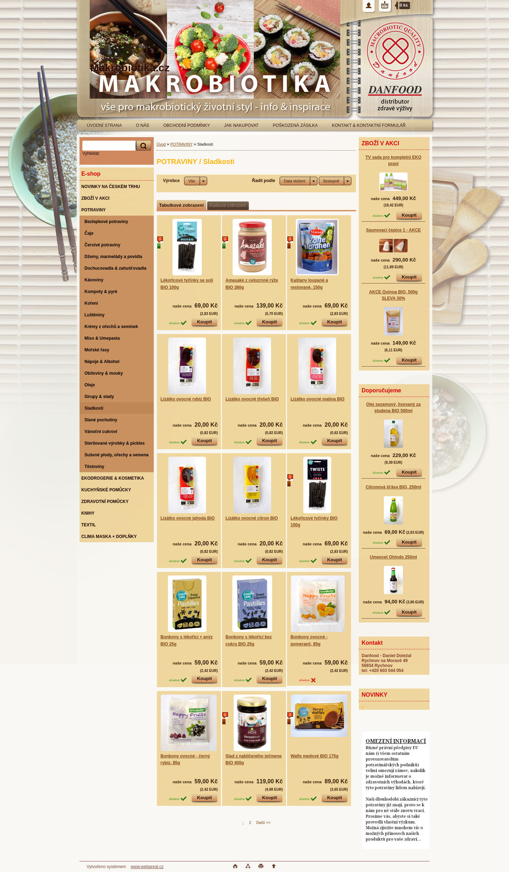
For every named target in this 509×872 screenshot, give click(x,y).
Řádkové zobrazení (228, 205)
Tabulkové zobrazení (181, 205)
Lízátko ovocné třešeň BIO (252, 399)
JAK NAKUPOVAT (241, 125)
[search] (142, 146)
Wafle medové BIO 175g (315, 756)
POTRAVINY (181, 144)
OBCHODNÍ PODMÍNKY (186, 125)
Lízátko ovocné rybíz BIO (185, 399)
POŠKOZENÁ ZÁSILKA (295, 125)
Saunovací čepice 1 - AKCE (393, 230)
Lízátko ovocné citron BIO (252, 518)
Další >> (263, 822)
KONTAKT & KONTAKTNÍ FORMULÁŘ (369, 125)
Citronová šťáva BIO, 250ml (393, 487)
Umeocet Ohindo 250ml (393, 557)
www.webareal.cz (147, 866)
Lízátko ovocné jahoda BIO (187, 518)
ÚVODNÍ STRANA (104, 125)
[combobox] (298, 181)
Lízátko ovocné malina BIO (318, 399)
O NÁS (142, 125)
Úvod (161, 144)
